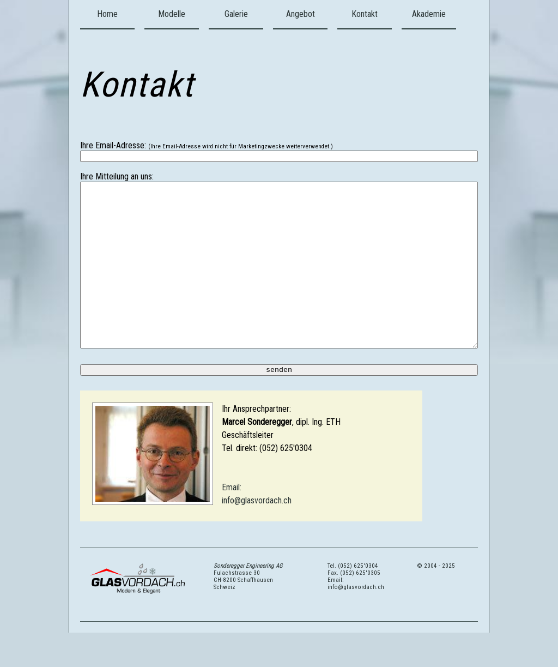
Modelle (171, 14)
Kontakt (364, 14)
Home (107, 14)
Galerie (236, 14)
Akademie (429, 14)
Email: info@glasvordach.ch (355, 618)
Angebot (300, 14)
